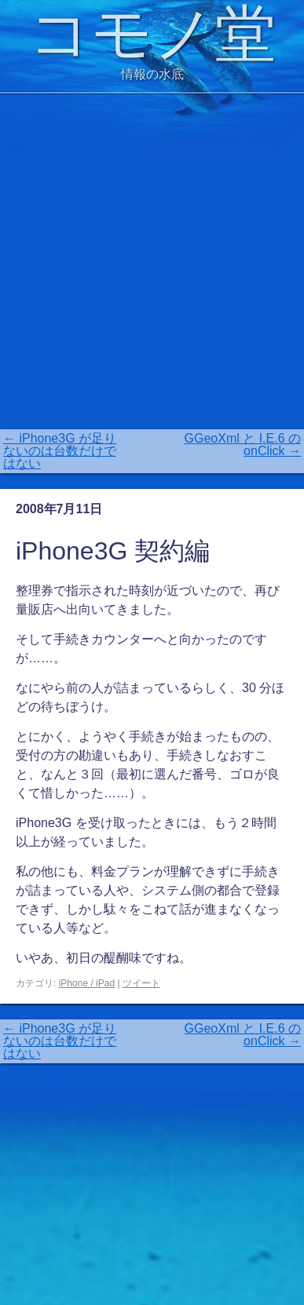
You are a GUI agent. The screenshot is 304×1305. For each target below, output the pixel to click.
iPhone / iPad (87, 983)
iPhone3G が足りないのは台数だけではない (59, 451)
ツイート (141, 983)
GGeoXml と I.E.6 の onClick (243, 444)
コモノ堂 (152, 33)
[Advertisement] (152, 262)
